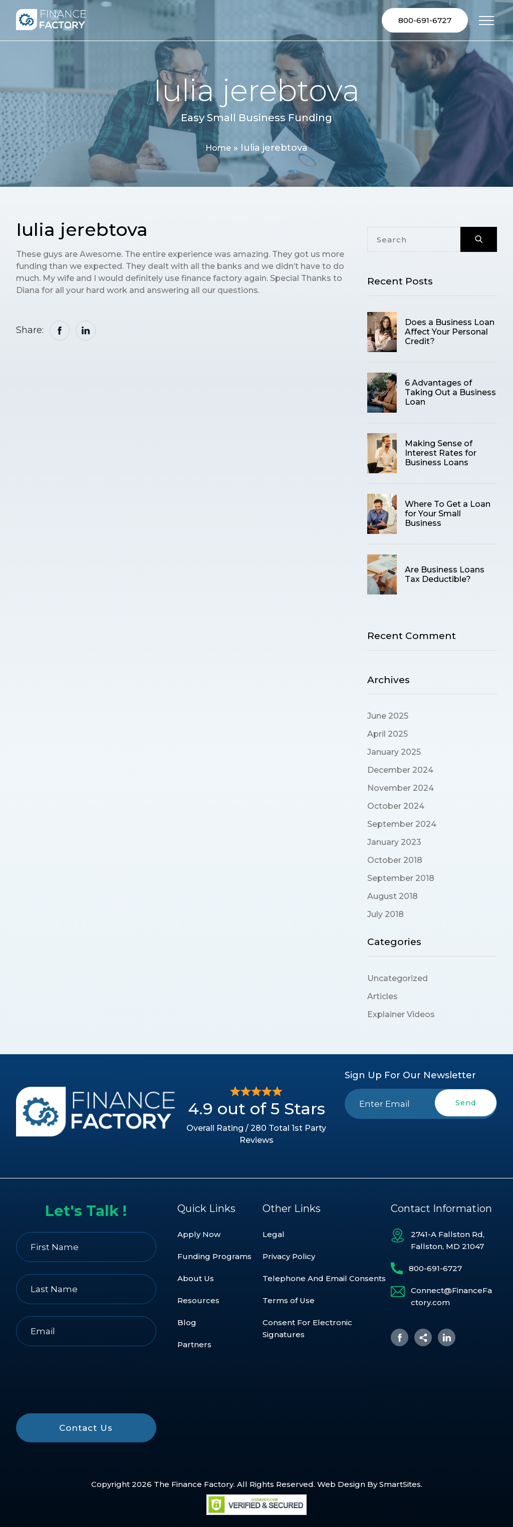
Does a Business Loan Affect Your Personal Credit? (449, 333)
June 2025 (387, 717)
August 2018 (392, 897)
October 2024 (395, 807)
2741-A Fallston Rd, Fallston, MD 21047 (447, 1240)
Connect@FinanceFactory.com (451, 1296)
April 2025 (387, 735)
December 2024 (400, 771)
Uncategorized (397, 980)
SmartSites (400, 1484)
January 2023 (394, 843)
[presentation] (421, 1142)
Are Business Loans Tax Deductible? (444, 575)
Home (218, 149)
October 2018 (394, 861)
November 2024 (400, 789)
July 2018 (385, 916)
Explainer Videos (401, 1016)
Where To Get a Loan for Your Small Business (447, 515)
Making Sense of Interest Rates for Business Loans (440, 454)
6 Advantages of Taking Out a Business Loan (450, 394)
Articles (382, 998)
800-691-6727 (424, 21)
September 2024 (401, 825)
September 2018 (400, 879)
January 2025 (394, 753)
